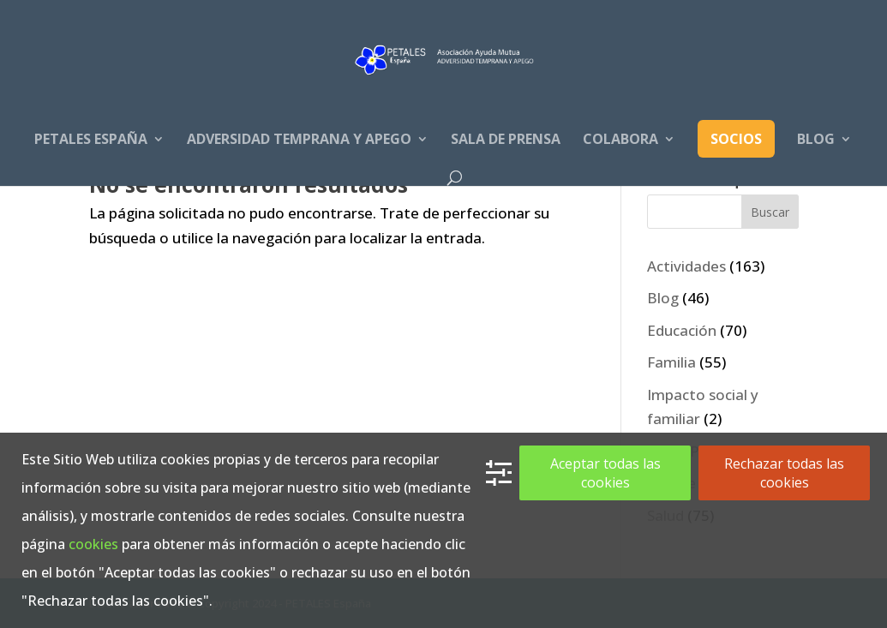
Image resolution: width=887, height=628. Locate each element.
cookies (93, 544)
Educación (681, 330)
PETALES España (90, 140)
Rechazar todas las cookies (784, 473)
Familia (671, 362)
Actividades (686, 266)
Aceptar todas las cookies (605, 473)
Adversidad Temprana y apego (299, 140)
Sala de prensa (505, 140)
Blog (816, 140)
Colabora (620, 140)
